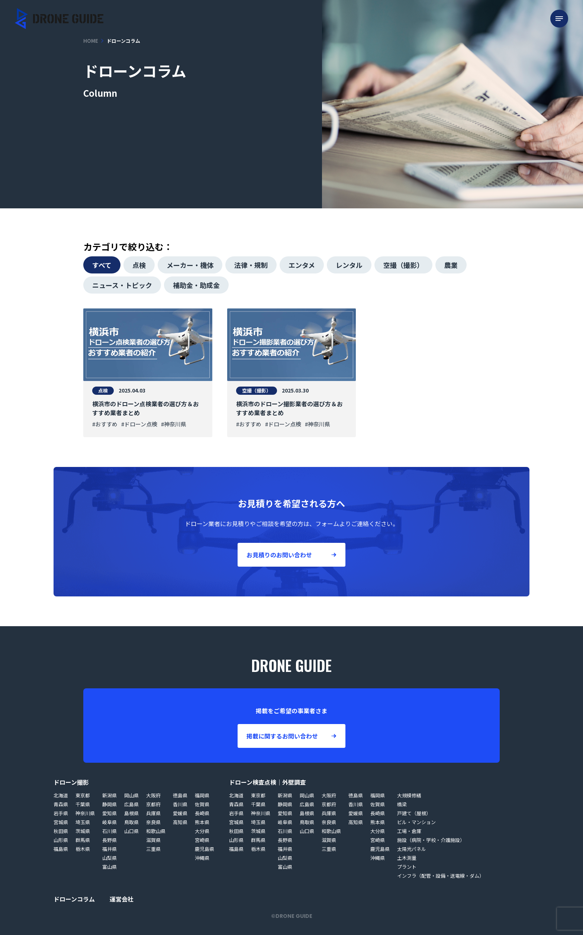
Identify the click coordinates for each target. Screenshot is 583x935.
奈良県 (153, 822)
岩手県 (61, 813)
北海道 (61, 795)
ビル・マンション (416, 822)
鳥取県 (131, 822)
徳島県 (180, 795)
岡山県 (131, 795)
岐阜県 (109, 822)
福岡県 (202, 795)
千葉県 (82, 804)
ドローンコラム (74, 898)
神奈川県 (85, 813)
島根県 (131, 813)
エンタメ (302, 265)
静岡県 (109, 804)
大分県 (202, 831)
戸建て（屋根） (414, 813)
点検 (139, 265)
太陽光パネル (411, 848)
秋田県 (61, 831)
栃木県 (82, 848)
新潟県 (109, 795)
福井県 (109, 848)
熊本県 (202, 822)
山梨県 (109, 857)
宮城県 (61, 822)
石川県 (109, 831)
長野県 (109, 839)
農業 (451, 265)
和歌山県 (155, 831)
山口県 (131, 831)
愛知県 (109, 813)
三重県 (153, 848)
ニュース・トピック (122, 285)
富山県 (109, 866)
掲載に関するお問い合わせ (282, 735)
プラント (406, 866)
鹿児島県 (204, 848)
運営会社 (121, 898)
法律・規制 (251, 265)
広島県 (131, 804)
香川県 (180, 804)
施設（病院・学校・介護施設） (431, 839)
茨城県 (82, 831)
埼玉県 (82, 822)
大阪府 (153, 795)
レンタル (349, 265)
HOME (90, 40)
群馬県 (82, 839)
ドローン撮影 (71, 782)
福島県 (61, 848)
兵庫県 (153, 813)
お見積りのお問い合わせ (279, 554)
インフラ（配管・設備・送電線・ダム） (440, 875)
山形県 (61, 839)
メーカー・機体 (190, 265)
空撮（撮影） (403, 265)
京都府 (153, 804)
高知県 (180, 822)
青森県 (61, 804)
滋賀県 (153, 839)
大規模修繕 (409, 795)
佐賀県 (202, 804)
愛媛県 (180, 813)
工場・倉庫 (409, 831)
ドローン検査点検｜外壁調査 (267, 782)
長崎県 (202, 813)
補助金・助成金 (196, 285)
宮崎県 (202, 839)
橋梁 (402, 804)
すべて (102, 265)
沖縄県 (202, 857)
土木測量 (406, 857)
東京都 (82, 795)
